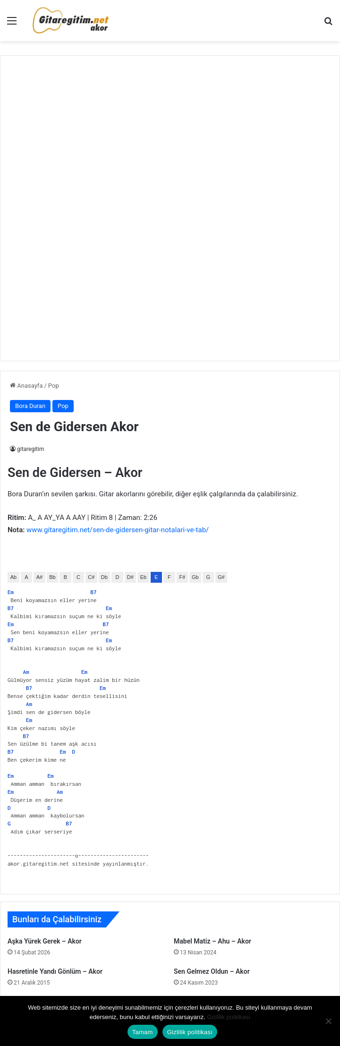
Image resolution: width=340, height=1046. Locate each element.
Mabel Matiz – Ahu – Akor (212, 941)
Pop (53, 385)
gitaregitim (30, 449)
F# (182, 577)
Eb (143, 577)
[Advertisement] (170, 207)
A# (39, 577)
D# (130, 577)
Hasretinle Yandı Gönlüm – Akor (55, 971)
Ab (13, 577)
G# (221, 577)
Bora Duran (30, 405)
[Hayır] (328, 1021)
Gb (195, 577)
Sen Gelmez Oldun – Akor (212, 971)
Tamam (142, 1032)
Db (104, 577)
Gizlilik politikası (228, 1016)
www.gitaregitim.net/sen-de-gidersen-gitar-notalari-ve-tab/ (117, 530)
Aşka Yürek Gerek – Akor (45, 941)
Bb (52, 577)
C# (91, 577)
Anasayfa (26, 385)
